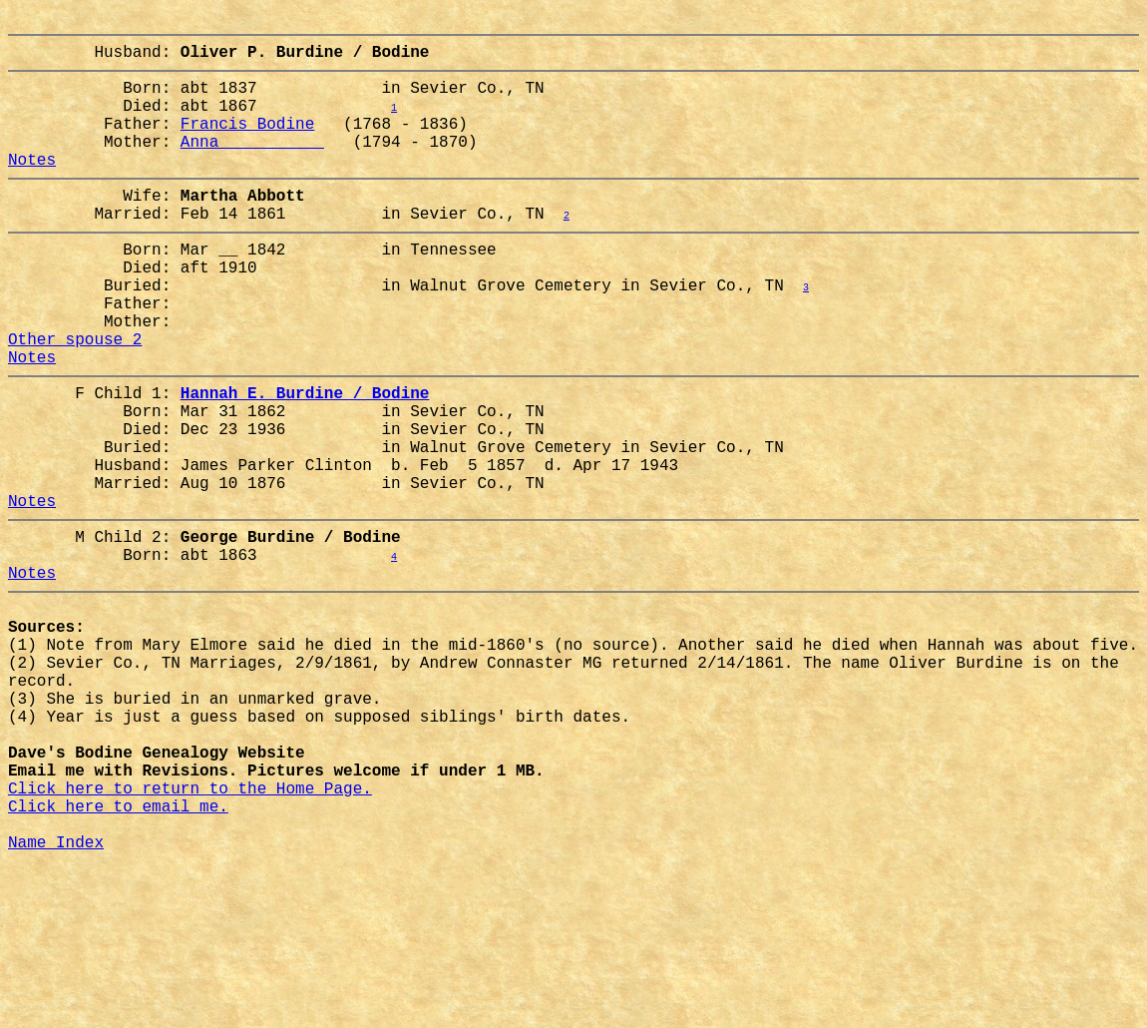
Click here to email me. (118, 957)
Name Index (56, 1001)
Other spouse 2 (75, 398)
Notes (32, 187)
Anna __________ (252, 165)
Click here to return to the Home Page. (190, 935)
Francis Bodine (247, 143)
